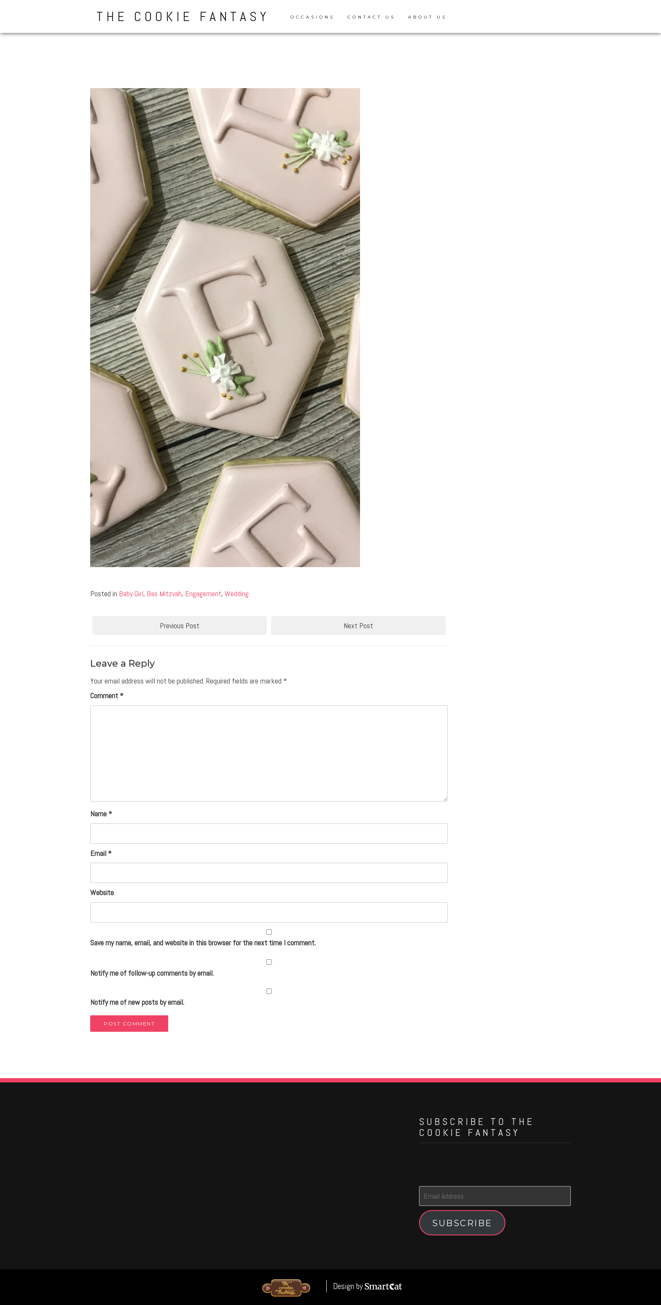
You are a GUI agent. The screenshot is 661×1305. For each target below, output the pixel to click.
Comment (107, 695)
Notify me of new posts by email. (137, 1002)
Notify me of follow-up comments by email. (152, 973)
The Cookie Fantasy (183, 16)
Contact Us (371, 17)
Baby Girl (131, 593)
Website (102, 892)
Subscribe (462, 1223)
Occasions (312, 17)
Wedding (237, 593)
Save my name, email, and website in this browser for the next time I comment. (203, 942)
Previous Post (179, 625)
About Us (427, 17)
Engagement (203, 593)
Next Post (358, 625)
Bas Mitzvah (164, 593)
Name (101, 813)
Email (101, 853)
